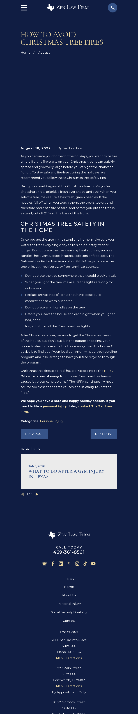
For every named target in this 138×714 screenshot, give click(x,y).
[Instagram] (77, 509)
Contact (69, 566)
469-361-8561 (69, 497)
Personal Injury (51, 366)
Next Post (104, 379)
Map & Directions (69, 603)
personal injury (55, 351)
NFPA (108, 316)
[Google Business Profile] (44, 509)
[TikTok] (85, 509)
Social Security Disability (69, 557)
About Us (69, 540)
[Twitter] (69, 509)
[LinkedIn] (61, 509)
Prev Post (34, 379)
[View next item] (37, 439)
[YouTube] (93, 509)
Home (69, 532)
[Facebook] (53, 509)
